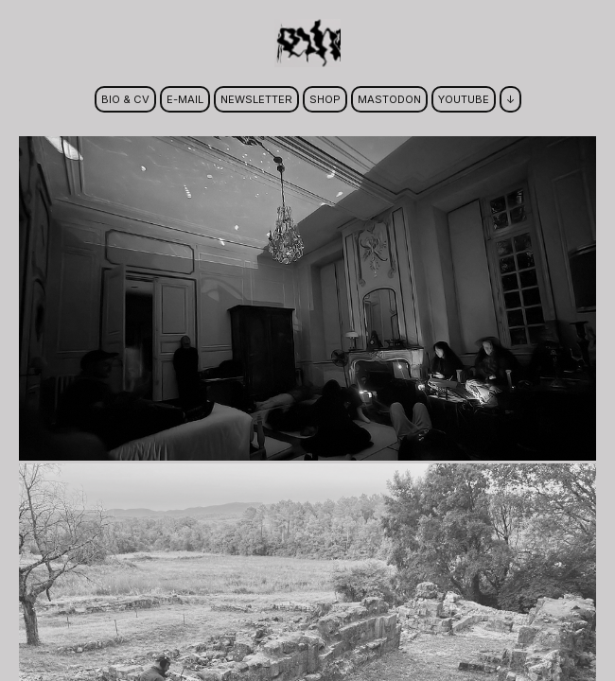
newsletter (256, 99)
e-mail (185, 99)
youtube (463, 99)
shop (325, 99)
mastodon (389, 99)
